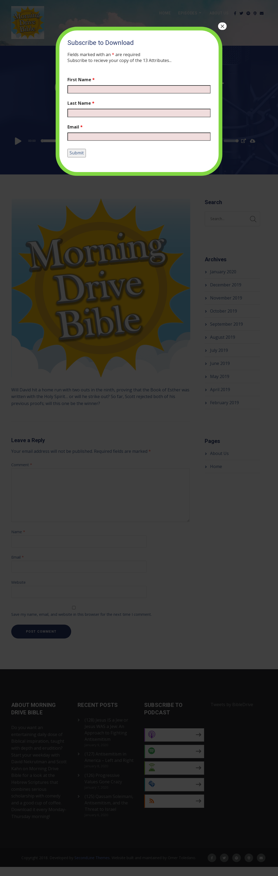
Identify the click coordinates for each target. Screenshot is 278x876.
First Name (81, 80)
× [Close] (222, 26)
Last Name (80, 103)
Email (75, 127)
